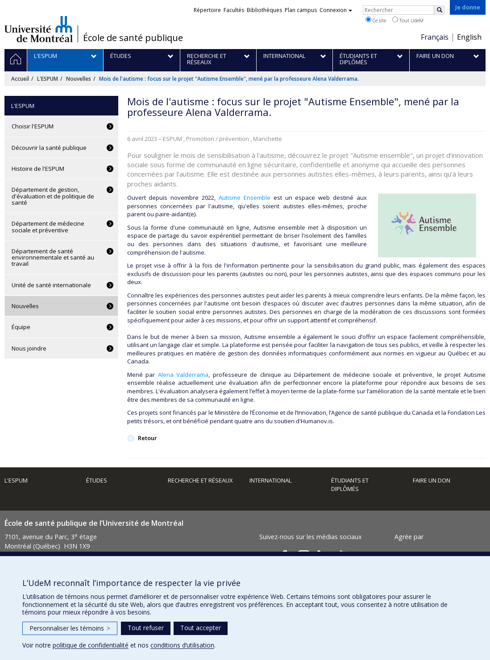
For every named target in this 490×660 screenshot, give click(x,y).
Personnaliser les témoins (69, 628)
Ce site (375, 20)
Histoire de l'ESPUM (38, 169)
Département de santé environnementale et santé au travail (53, 257)
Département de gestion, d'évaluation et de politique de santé (53, 196)
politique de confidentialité (91, 645)
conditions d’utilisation (182, 645)
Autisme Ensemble (246, 198)
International (270, 480)
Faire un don (431, 480)
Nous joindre (29, 348)
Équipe (21, 327)
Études (96, 480)
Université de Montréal (38, 29)
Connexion (336, 10)
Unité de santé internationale (51, 285)
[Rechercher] (439, 10)
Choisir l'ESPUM (33, 126)
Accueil (20, 78)
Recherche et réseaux (200, 480)
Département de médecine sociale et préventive (48, 226)
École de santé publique (133, 37)
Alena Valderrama (183, 375)
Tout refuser (146, 627)
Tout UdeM (408, 20)
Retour (147, 438)
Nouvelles (78, 78)
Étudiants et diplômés (350, 484)
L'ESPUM (47, 78)
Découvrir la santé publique (49, 148)
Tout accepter (200, 627)
